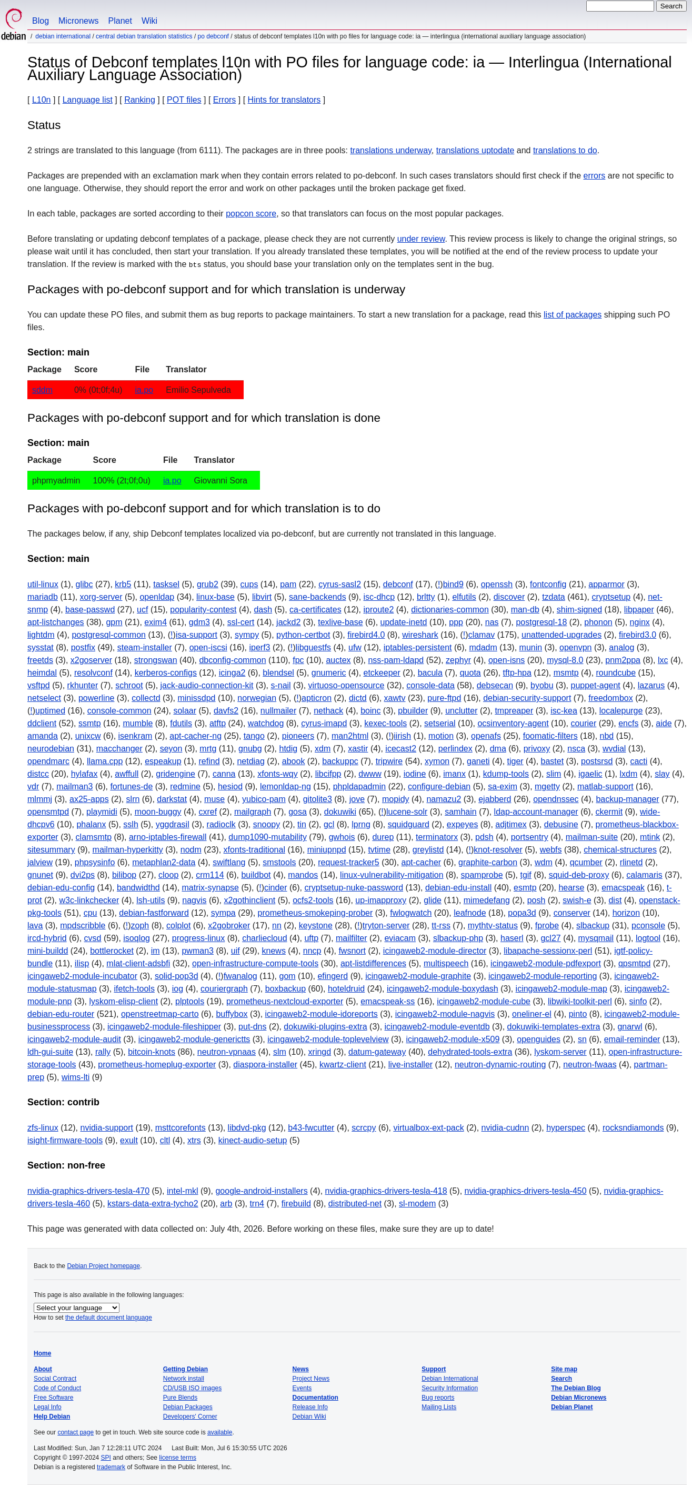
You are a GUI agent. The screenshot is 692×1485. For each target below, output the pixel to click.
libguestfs (314, 647)
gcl (329, 824)
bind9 (453, 584)
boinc (370, 710)
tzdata (553, 596)
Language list (88, 99)
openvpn (575, 647)
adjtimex (511, 824)
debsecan (495, 685)
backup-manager (627, 799)
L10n (41, 99)
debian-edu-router (60, 1013)
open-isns (506, 660)
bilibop (124, 874)
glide (433, 900)
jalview (40, 862)
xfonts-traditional (254, 849)
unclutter (461, 710)
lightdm (41, 634)
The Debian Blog (576, 1388)
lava (35, 925)
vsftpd (38, 685)
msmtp (566, 672)
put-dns (252, 1026)
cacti (638, 761)
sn (582, 1039)
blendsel (278, 672)
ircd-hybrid (47, 938)
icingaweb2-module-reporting (542, 976)
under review (421, 238)
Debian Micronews (578, 1397)
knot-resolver (498, 849)
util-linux (42, 584)
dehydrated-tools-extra (470, 1051)
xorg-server (101, 596)
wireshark (420, 634)
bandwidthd (138, 887)
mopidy (395, 799)
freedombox (610, 698)
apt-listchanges (55, 622)
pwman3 (197, 950)
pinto (578, 1013)
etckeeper (382, 672)
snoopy (266, 824)
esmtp (525, 887)
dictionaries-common (450, 609)
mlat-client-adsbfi (138, 963)
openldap (156, 596)
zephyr (458, 660)
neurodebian (50, 748)
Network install (183, 1378)
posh (536, 900)
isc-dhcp (379, 596)
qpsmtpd (634, 963)
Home (42, 1353)
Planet (120, 20)
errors (595, 175)
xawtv (395, 698)
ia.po (144, 389)
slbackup (592, 925)
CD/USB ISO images (192, 1388)
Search (561, 1378)
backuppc (340, 761)
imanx (454, 773)
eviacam (400, 938)
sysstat (40, 647)
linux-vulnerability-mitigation (392, 874)
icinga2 (232, 672)
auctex (338, 660)
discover (509, 596)
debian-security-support (527, 698)
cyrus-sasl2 (339, 584)
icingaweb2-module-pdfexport (545, 963)
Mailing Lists (439, 1407)
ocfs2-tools (313, 900)
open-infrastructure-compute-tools (255, 963)
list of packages (572, 314)
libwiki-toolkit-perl (580, 1001)
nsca (576, 748)
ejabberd (494, 799)
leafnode (470, 912)
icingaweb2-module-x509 (452, 1039)
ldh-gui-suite (50, 1051)
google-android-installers (261, 1190)
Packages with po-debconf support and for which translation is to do (203, 508)
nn (277, 925)
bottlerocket (112, 950)
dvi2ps (83, 874)
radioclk (221, 824)
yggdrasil (172, 824)
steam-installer (144, 647)
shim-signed (579, 609)
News (301, 1369)
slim (553, 773)
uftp (311, 938)
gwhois (342, 837)
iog (177, 988)
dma (498, 748)
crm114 (210, 874)
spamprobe (482, 874)
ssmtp (89, 723)
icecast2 (400, 748)
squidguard (408, 824)
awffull (126, 773)
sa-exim (502, 786)
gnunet (40, 874)
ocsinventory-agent (512, 723)
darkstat (172, 799)
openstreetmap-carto (160, 1013)
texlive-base (340, 622)
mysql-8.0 (565, 660)
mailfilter (351, 938)
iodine (415, 773)
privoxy (537, 748)
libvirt (262, 596)
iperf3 (259, 647)
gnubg (250, 748)
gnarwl (629, 1026)
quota (470, 672)
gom (287, 976)
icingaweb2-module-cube (483, 1001)
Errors (224, 99)
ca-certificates (315, 609)
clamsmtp (94, 837)
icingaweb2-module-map (561, 988)
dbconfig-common (232, 660)
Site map (564, 1369)
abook (293, 761)
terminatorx (437, 837)
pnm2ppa (622, 660)
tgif (525, 874)
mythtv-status (493, 925)
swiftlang (229, 862)
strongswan (155, 660)
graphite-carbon (487, 862)
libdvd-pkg (247, 1127)
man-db (525, 609)
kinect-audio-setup (252, 1140)
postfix (83, 647)
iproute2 (379, 609)
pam (288, 584)
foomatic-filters (550, 735)
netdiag (251, 761)
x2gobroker (229, 925)
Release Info (310, 1407)
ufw (355, 647)
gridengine (175, 773)
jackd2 (288, 622)
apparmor (606, 584)
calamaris (644, 874)
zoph (140, 925)
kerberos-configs (166, 672)
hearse (571, 887)
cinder (275, 887)
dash (263, 609)
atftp (217, 723)
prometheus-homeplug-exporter (157, 1064)
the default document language (108, 1317)
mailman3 (74, 786)
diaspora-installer (265, 1064)
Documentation (315, 1397)
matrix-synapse (210, 887)
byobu (542, 685)
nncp (312, 950)
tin (301, 824)
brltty (426, 596)
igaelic (590, 773)
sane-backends (317, 596)
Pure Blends (180, 1397)
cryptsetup (610, 596)
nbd (607, 735)
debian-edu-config (61, 887)
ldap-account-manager (536, 811)
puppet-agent (595, 685)
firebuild (296, 1203)
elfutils (464, 596)
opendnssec (555, 799)
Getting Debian (185, 1369)
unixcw (88, 735)
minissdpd (196, 698)
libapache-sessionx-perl (548, 950)
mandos (303, 874)
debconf (398, 584)
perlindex (455, 748)
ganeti (478, 761)
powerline (96, 698)
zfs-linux (42, 1127)
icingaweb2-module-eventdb (437, 1026)
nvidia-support (106, 1127)
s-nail (280, 685)
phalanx (91, 824)
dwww (370, 773)
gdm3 (199, 622)
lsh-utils (150, 900)
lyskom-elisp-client (123, 1001)
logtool (648, 938)
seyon (171, 748)
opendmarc (48, 761)
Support (434, 1369)
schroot (129, 685)
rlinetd (631, 862)
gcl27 (550, 938)
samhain (460, 811)
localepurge (621, 710)
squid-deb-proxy (579, 874)
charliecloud (264, 938)
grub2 (207, 584)
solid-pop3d (176, 976)
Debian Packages (188, 1407)
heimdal (42, 672)
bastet (552, 761)
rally (103, 1051)
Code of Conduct (57, 1388)
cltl (165, 1140)
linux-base (215, 596)
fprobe (547, 925)
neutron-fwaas (589, 1064)
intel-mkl (182, 1190)
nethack (328, 710)
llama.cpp (105, 761)
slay (662, 773)
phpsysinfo (95, 862)
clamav (481, 634)
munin (531, 647)
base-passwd (90, 609)
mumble (138, 723)
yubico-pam (264, 799)
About (43, 1369)
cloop (168, 874)
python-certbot (303, 634)
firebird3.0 (637, 634)
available (219, 1432)
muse (214, 799)
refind (209, 761)
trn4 (256, 1203)
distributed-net (355, 1203)
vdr (33, 786)
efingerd (332, 976)
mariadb (42, 596)
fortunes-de (131, 786)
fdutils (181, 723)
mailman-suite (592, 837)
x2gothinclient (249, 900)
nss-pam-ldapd (396, 660)
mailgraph (252, 811)
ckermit (609, 811)
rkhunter (82, 685)
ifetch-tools (134, 988)
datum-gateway (377, 1051)
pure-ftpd (444, 698)
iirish (402, 735)
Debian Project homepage (103, 1266)
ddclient (41, 723)
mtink (650, 837)
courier (583, 723)
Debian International (63, 36)
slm (279, 1051)
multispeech (446, 963)
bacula (430, 672)
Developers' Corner (190, 1416)
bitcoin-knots (151, 1051)
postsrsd (597, 761)
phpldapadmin (359, 786)
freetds (40, 660)
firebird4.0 (366, 634)
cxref (207, 811)
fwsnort (352, 950)
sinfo (638, 1001)
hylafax (84, 773)
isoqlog (136, 938)
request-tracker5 (348, 862)
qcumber (586, 862)
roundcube (616, 672)
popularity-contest (203, 609)
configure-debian (439, 786)
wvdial (614, 748)
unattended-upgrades (561, 634)
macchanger (119, 748)
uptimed (50, 710)
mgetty (547, 786)
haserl (512, 938)
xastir (358, 748)
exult (129, 1140)
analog (621, 647)
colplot (178, 925)
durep (383, 837)
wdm (544, 862)
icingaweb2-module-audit (74, 1039)
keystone (316, 925)
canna (224, 773)
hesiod (230, 786)
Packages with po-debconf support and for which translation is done (203, 417)
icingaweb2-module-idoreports (321, 1013)
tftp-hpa (517, 672)
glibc (84, 584)
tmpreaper (514, 710)
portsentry (529, 837)
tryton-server (386, 925)
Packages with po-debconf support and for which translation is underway (216, 289)
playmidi (101, 811)
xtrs (194, 1140)
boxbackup (285, 988)
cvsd (93, 938)
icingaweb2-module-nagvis (445, 1013)
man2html (350, 735)
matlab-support (605, 786)
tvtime (379, 849)
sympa (223, 912)
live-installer (410, 1064)
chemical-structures (620, 849)
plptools (189, 1001)
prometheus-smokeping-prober (315, 912)
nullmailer (278, 710)
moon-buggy (158, 811)
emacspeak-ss (387, 1001)
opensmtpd (48, 811)
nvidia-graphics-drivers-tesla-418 (386, 1190)
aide (663, 723)
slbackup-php (458, 938)
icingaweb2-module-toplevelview (327, 1039)
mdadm (483, 647)
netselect (44, 698)
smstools (279, 862)
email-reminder (632, 1039)
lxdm (628, 773)
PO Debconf (213, 36)
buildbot (255, 874)
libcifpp (328, 773)
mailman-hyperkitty (128, 849)
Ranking (139, 99)
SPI (106, 1457)
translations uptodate (475, 150)
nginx (640, 622)
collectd (146, 698)
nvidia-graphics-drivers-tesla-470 (88, 1190)
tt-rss (441, 925)
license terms (177, 1457)
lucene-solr (406, 811)
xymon (437, 761)
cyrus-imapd (324, 723)
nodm (191, 849)
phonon (598, 622)
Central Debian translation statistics (144, 36)
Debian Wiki (309, 1416)
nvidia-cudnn (505, 1127)
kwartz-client (342, 1064)
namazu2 (443, 799)
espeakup (163, 761)
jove (357, 799)
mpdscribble (82, 925)
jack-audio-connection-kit (207, 685)
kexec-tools (385, 723)
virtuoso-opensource (346, 685)
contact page (75, 1432)
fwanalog (240, 976)
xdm (322, 748)
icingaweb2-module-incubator (82, 976)
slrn (133, 799)
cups (249, 584)
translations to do (565, 150)
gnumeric (329, 672)
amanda (42, 735)
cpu (90, 912)
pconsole (648, 925)
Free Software (53, 1397)
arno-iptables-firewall (168, 837)
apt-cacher (422, 862)
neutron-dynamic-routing (500, 1064)
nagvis (194, 900)
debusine (561, 824)
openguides (538, 1039)
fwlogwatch (411, 912)
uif (235, 950)
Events (302, 1388)
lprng (361, 824)
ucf (142, 609)
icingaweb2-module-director (435, 950)
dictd (358, 698)
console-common (119, 710)
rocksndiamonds (633, 1127)
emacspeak (623, 887)
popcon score (251, 213)
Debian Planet (572, 1407)
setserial (440, 723)
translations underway (390, 150)
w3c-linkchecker (89, 900)
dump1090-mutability (267, 837)
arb (226, 1203)
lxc (663, 660)
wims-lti (75, 1077)
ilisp (82, 963)
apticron (317, 698)
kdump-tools (506, 773)
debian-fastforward (154, 912)
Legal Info (48, 1407)
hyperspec (565, 1127)
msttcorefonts (180, 1127)
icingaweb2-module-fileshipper (164, 1026)
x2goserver (91, 660)
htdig (288, 748)
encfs (628, 723)
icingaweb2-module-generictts (194, 1039)
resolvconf (93, 672)
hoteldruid (346, 988)
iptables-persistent (418, 647)
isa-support (196, 634)
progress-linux (198, 938)
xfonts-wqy (277, 773)
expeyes (462, 824)
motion (441, 735)
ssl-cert (241, 622)
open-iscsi (208, 647)
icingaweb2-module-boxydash (442, 988)
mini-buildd (47, 950)
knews (274, 950)
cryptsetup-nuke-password (353, 887)
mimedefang (487, 900)
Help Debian (52, 1416)
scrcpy (364, 1127)
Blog (40, 20)
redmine (185, 786)
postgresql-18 (541, 622)
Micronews (78, 20)
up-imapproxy (380, 900)
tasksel (166, 584)
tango (254, 735)
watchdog (266, 723)
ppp (456, 622)
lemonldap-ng (285, 786)
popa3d (522, 912)
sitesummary (51, 849)
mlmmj (39, 799)
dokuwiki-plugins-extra (325, 1026)
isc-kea (563, 710)
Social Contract (55, 1378)
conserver (572, 912)
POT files (184, 99)
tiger (515, 761)
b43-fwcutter (311, 1127)
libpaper (639, 609)
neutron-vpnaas (226, 1051)
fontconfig (548, 584)
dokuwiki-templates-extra (553, 1026)
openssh (497, 584)
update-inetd (403, 622)
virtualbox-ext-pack (428, 1127)
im (155, 950)
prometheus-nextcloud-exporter (284, 1001)
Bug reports (438, 1397)
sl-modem (417, 1203)
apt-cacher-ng (195, 735)
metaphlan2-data (163, 862)
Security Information (450, 1388)
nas (492, 622)
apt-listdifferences (373, 963)
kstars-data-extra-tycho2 (152, 1203)
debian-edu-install (458, 887)
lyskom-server (560, 1051)
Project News (311, 1378)
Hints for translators (284, 99)
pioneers (298, 735)
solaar (184, 710)
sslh (130, 824)
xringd (320, 1051)
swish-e (577, 900)
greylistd (428, 849)
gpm (114, 622)
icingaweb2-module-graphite (418, 976)
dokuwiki (340, 811)
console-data (430, 685)
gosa (297, 811)
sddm (42, 389)
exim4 (155, 622)
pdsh (484, 837)
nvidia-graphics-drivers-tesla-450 (526, 1190)
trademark (111, 1467)
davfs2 (226, 710)
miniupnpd (326, 849)
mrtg (207, 748)
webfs (551, 849)
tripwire (389, 761)
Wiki (149, 20)
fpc (298, 660)
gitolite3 (317, 799)
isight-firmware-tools (65, 1140)
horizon (626, 912)
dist (614, 900)
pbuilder (413, 710)
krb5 (123, 584)
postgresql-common (109, 634)
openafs (486, 735)
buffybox (231, 1013)
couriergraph (224, 988)
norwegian (256, 698)
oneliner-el (531, 1013)
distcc (38, 773)
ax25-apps (89, 799)
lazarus (651, 685)
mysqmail (596, 938)
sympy (247, 634)
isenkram (135, 735)
